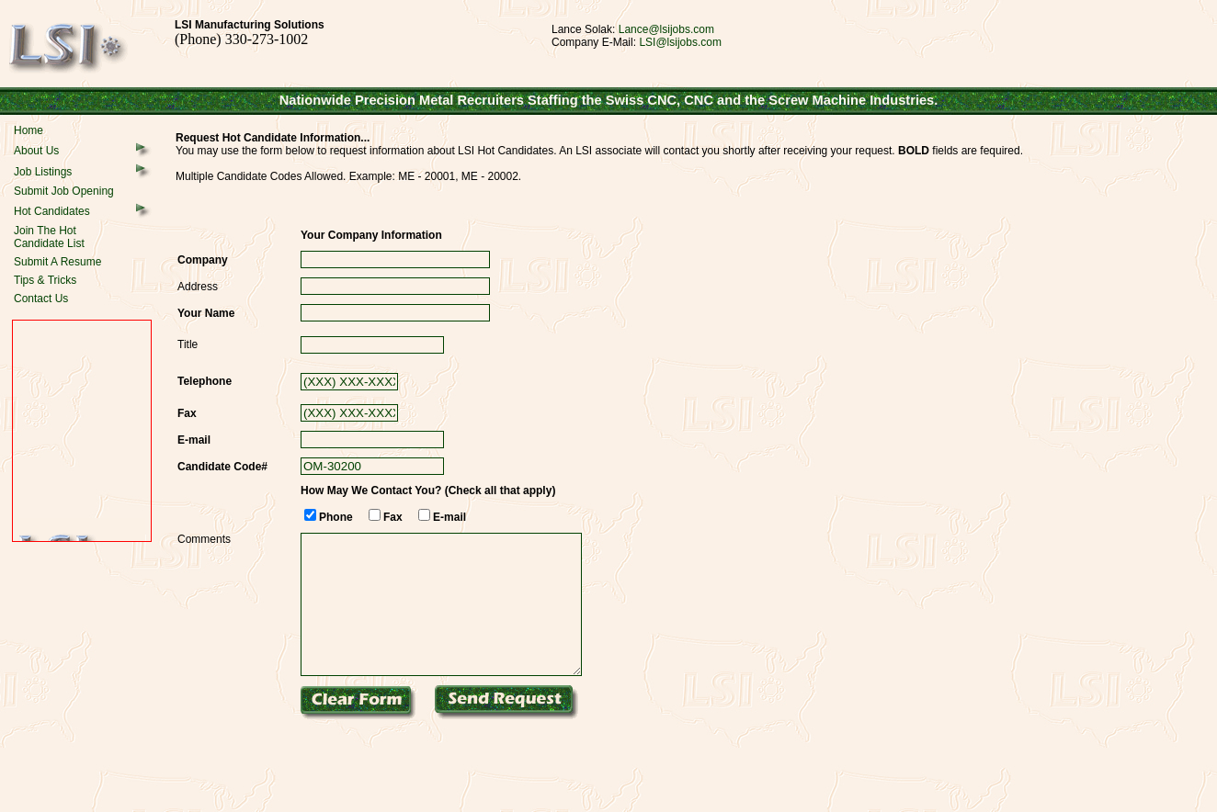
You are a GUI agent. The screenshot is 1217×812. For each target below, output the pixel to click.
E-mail (449, 517)
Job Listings (43, 171)
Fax (393, 517)
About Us (36, 150)
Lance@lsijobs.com (666, 29)
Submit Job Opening (64, 191)
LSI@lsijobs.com (680, 42)
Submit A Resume (57, 261)
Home (28, 130)
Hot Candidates (52, 211)
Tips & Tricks (45, 280)
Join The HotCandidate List (49, 237)
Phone (336, 517)
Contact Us (41, 298)
